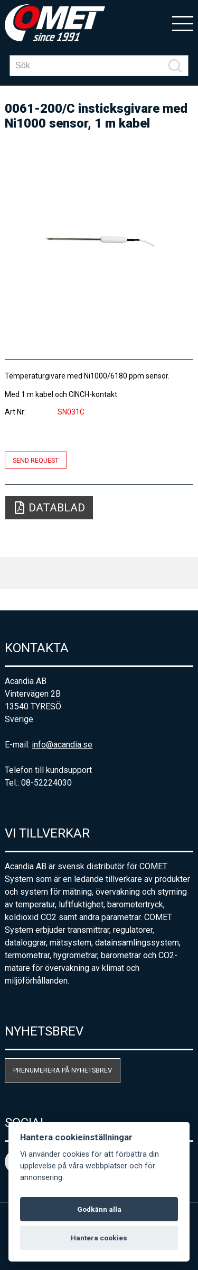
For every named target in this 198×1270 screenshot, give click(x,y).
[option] (99, 240)
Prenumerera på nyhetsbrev (62, 1070)
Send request (36, 460)
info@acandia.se (62, 745)
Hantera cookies (99, 1237)
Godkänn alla (99, 1209)
